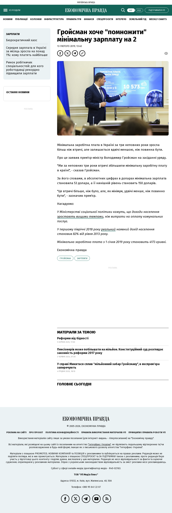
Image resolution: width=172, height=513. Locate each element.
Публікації (21, 19)
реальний (108, 229)
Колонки (35, 19)
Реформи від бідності (73, 338)
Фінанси (89, 19)
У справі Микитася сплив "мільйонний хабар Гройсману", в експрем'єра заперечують (108, 366)
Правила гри (73, 19)
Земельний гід (137, 19)
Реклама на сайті (16, 432)
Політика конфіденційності (62, 432)
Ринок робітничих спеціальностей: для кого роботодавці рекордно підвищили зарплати (25, 68)
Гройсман (65, 258)
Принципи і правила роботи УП (147, 432)
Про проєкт (36, 432)
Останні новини (17, 92)
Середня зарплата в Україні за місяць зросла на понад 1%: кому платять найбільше (27, 51)
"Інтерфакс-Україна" (99, 444)
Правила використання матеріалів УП (103, 432)
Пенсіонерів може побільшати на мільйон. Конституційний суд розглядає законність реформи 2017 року (110, 351)
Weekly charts (158, 19)
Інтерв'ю (121, 19)
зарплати (82, 258)
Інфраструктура (54, 19)
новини (7, 19)
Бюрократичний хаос (21, 40)
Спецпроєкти (105, 19)
